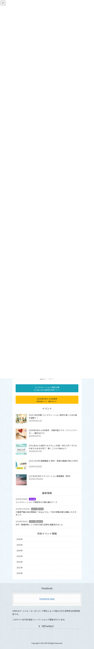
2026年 (20, 539)
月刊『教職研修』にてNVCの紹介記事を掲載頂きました (39, 524)
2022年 (20, 561)
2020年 (20, 573)
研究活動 (32, 499)
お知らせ (39, 521)
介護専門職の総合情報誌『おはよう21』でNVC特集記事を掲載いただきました (46, 513)
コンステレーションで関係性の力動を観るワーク (36, 502)
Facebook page (47, 598)
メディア (34, 509)
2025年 (20, 544)
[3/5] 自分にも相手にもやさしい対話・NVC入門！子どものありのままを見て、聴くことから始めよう (53, 447)
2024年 (20, 550)
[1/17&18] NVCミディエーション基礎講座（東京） (50, 476)
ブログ (41, 509)
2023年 (20, 556)
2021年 (20, 567)
